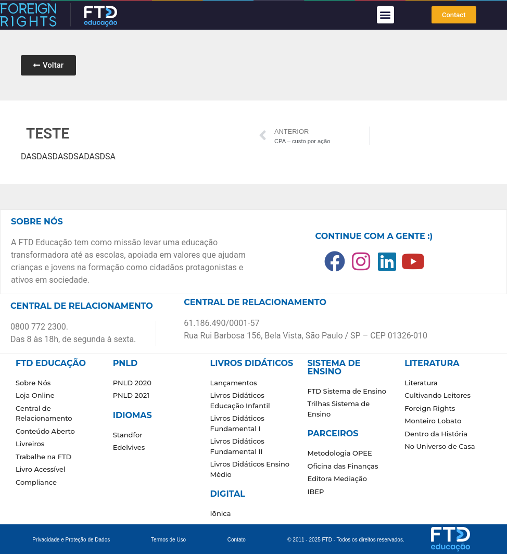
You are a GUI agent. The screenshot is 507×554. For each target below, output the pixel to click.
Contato (236, 540)
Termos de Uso (168, 540)
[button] (385, 14)
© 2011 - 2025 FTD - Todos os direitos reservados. (345, 540)
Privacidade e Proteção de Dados (71, 540)
